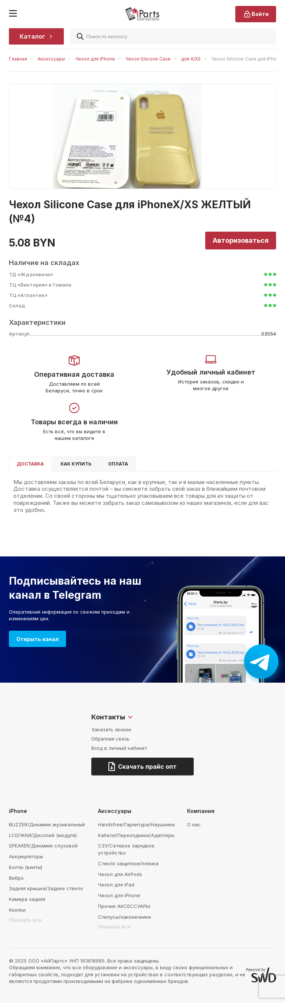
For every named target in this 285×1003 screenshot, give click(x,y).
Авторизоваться (241, 240)
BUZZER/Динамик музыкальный (47, 824)
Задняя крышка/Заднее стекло (46, 888)
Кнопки (17, 910)
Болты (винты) (25, 867)
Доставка (30, 464)
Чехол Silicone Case (148, 59)
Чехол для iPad (116, 885)
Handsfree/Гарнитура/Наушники (136, 824)
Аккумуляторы (26, 856)
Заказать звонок (111, 729)
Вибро (16, 878)
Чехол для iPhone (95, 59)
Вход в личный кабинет (119, 748)
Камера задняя (27, 899)
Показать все (25, 920)
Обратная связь (110, 739)
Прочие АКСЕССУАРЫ (124, 906)
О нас (194, 824)
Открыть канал (37, 639)
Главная (18, 59)
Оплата (118, 464)
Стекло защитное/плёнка (128, 863)
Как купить (75, 464)
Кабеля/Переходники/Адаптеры (136, 835)
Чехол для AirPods (120, 874)
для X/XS (191, 59)
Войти (256, 14)
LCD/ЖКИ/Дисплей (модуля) (43, 835)
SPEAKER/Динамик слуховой (43, 846)
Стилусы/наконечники (124, 917)
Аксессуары (51, 59)
